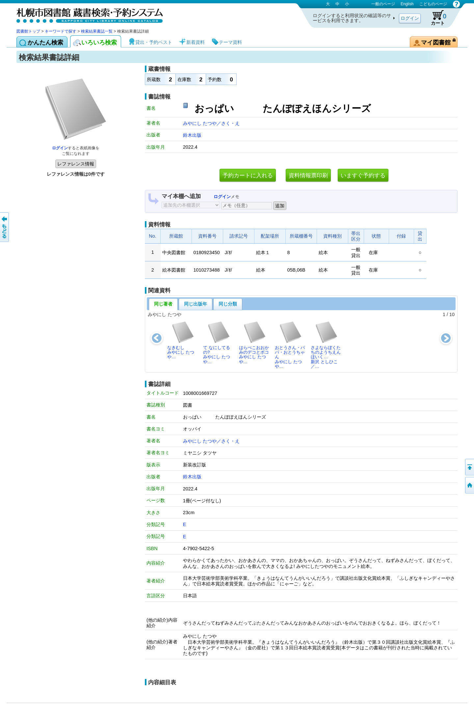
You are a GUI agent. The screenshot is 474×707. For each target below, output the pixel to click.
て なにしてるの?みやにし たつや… (216, 342)
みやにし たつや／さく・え (211, 123)
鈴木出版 (192, 135)
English (407, 4)
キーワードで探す (60, 31)
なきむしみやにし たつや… (181, 340)
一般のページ (383, 4)
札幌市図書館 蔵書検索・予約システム (86, 14)
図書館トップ (28, 31)
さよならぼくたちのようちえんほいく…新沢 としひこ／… (326, 345)
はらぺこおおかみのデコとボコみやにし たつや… (254, 342)
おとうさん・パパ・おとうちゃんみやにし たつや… (290, 345)
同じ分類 (228, 304)
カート (435, 18)
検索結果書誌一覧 (97, 31)
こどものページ (433, 4)
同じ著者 (163, 304)
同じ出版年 (195, 304)
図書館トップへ (469, 485)
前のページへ (5, 227)
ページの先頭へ (469, 467)
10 (452, 314)
